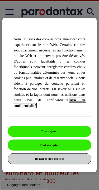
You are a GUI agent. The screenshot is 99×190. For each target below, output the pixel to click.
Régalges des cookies (49, 158)
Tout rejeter (49, 131)
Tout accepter (49, 144)
